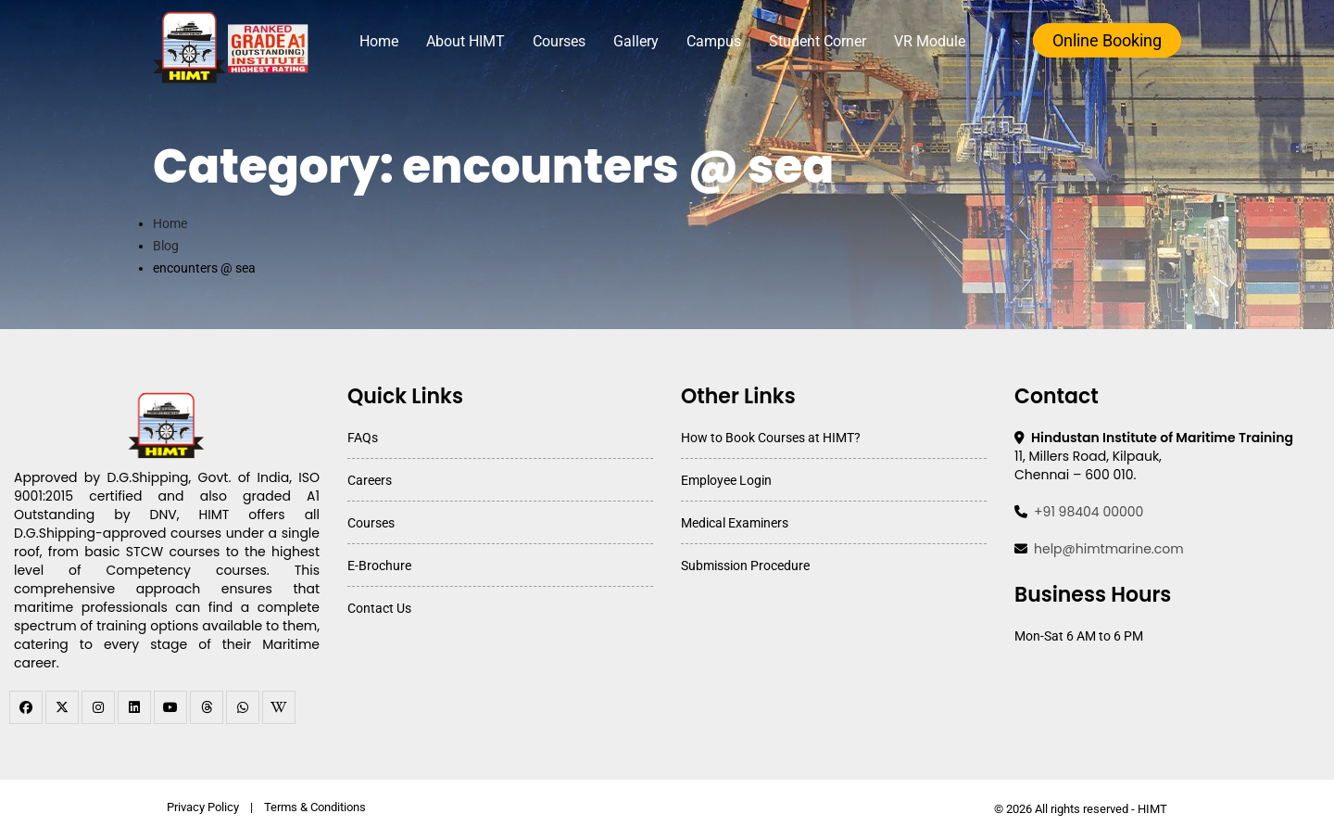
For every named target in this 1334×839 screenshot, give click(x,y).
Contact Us (379, 608)
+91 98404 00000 (1088, 511)
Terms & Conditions (315, 807)
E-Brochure (379, 565)
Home (378, 41)
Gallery (636, 41)
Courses (559, 41)
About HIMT (465, 41)
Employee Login (726, 480)
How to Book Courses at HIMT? (771, 437)
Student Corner (817, 41)
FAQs (362, 437)
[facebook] (26, 707)
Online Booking (1107, 40)
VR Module (929, 41)
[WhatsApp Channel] (242, 707)
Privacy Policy (203, 807)
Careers (369, 480)
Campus (713, 41)
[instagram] (98, 707)
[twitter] (62, 707)
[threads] (206, 707)
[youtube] (170, 707)
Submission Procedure (745, 565)
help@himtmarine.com (1109, 549)
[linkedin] (134, 707)
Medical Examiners (734, 522)
